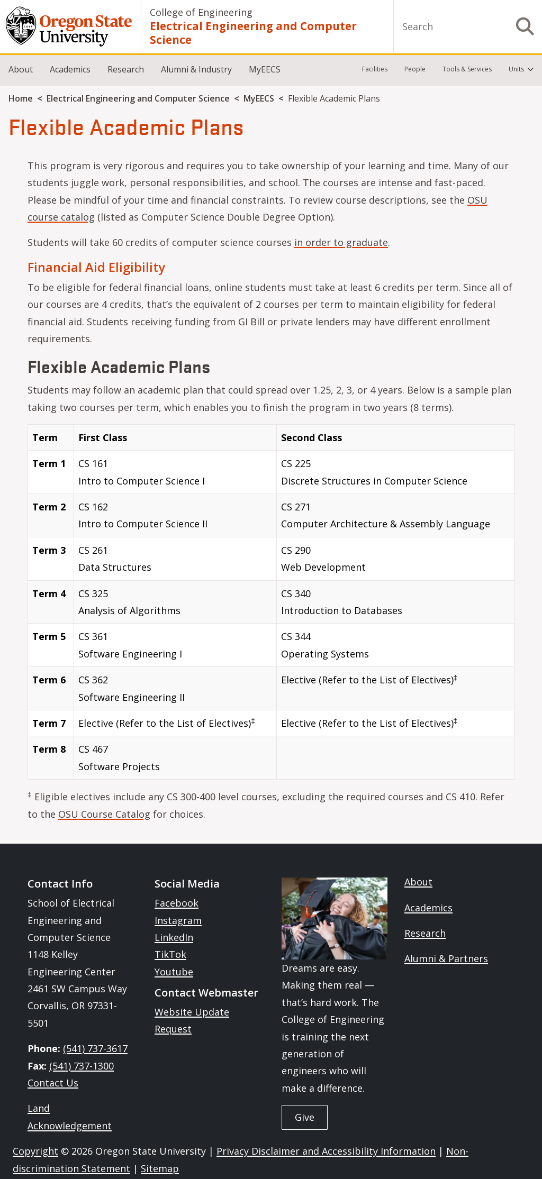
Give (304, 1117)
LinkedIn (174, 937)
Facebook (176, 903)
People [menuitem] (415, 69)
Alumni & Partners (446, 958)
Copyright (35, 1151)
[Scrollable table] (271, 606)
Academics (70, 69)
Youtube (174, 971)
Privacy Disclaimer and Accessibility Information (326, 1151)
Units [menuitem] (516, 69)
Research (125, 69)
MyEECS (265, 69)
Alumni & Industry (196, 69)
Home (20, 98)
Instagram (178, 920)
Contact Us (53, 1082)
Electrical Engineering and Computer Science (253, 33)
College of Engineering (201, 12)
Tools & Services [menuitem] (467, 69)
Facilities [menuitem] (374, 69)
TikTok (170, 954)
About (20, 69)
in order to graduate (341, 242)
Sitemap (160, 1168)
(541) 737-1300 (81, 1065)
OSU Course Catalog (104, 814)
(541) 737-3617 (95, 1048)
